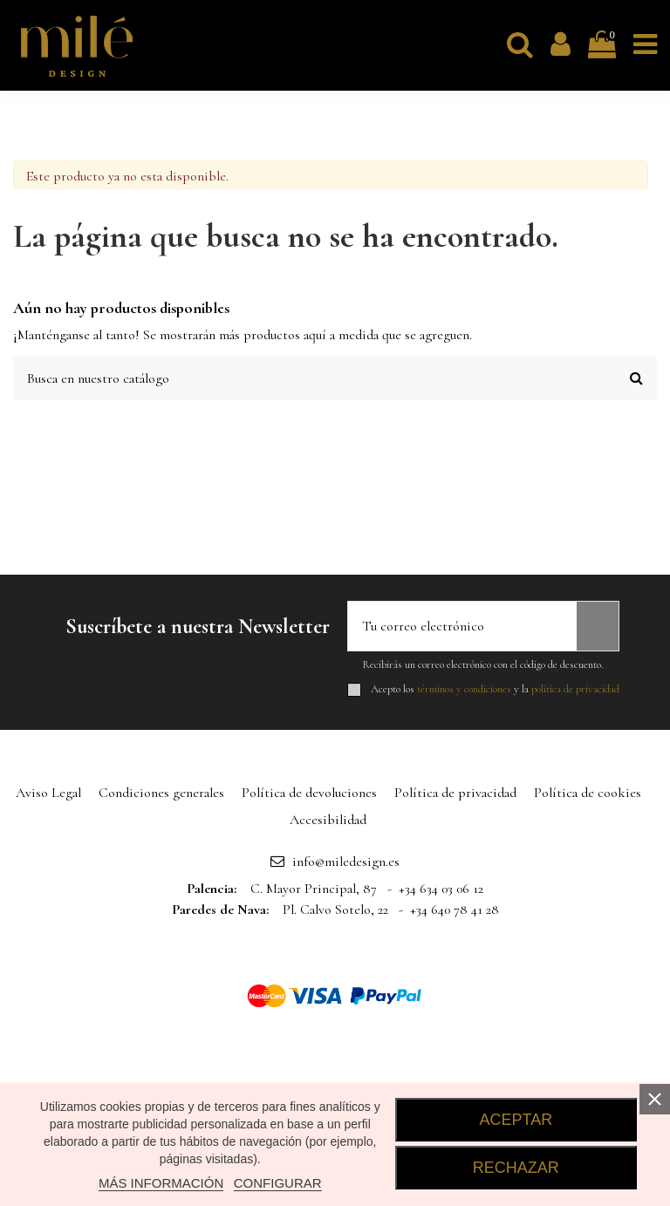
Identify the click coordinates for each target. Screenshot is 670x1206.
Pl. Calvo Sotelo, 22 (335, 909)
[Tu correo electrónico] (462, 626)
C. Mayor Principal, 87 (313, 888)
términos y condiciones (464, 689)
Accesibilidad (328, 819)
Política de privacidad (455, 792)
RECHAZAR (516, 1167)
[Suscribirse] (598, 626)
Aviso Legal (48, 792)
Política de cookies (587, 792)
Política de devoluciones (309, 792)
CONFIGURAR (278, 1182)
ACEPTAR (516, 1119)
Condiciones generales (161, 792)
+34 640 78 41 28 (454, 909)
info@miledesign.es (346, 861)
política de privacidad (575, 689)
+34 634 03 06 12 (441, 888)
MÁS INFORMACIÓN (161, 1182)
